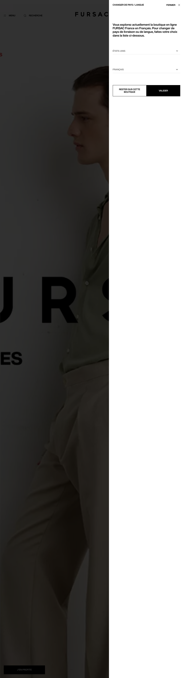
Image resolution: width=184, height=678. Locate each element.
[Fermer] (174, 5)
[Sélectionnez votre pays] (146, 51)
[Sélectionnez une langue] (146, 69)
